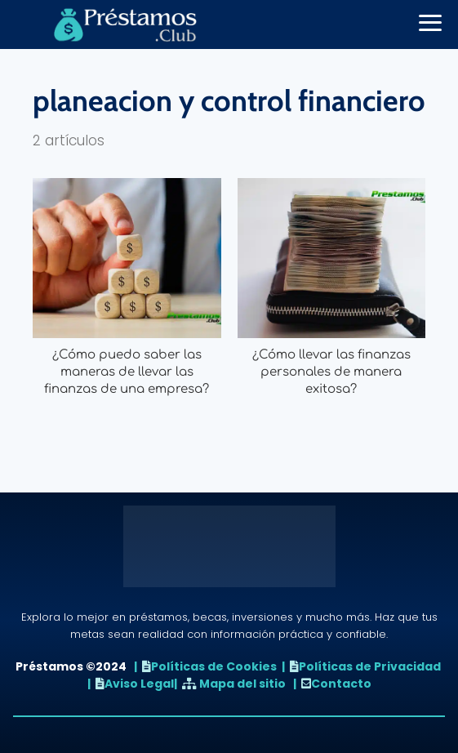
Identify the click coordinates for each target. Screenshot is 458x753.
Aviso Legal (139, 683)
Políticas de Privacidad (370, 666)
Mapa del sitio (242, 683)
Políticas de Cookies (214, 666)
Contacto (341, 683)
